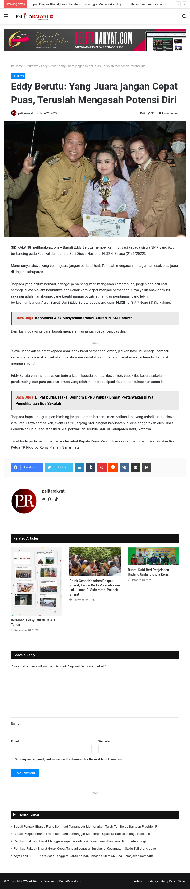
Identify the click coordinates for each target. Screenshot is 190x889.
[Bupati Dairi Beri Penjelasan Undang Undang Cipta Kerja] (153, 555)
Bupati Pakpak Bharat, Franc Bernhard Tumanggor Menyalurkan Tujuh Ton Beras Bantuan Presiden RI (98, 4)
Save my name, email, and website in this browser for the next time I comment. (69, 758)
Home (17, 66)
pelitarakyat (26, 113)
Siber (181, 880)
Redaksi (138, 880)
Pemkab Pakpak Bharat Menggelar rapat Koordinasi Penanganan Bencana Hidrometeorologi (80, 840)
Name (15, 722)
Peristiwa (32, 66)
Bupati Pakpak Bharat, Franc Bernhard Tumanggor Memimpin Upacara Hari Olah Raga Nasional (82, 833)
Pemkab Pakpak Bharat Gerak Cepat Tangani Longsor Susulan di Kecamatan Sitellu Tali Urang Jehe (85, 847)
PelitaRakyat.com (71, 880)
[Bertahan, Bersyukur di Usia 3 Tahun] (36, 580)
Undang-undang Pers (161, 880)
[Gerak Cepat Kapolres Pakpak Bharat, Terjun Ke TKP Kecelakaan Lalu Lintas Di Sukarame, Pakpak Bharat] (94, 560)
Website (104, 740)
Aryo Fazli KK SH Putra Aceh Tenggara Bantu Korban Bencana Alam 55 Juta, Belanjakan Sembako (84, 855)
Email (15, 740)
